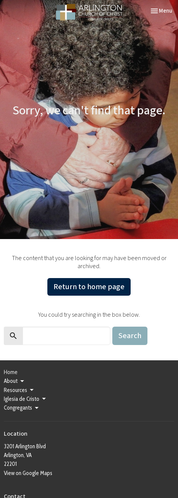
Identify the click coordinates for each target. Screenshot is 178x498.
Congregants (22, 408)
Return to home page (89, 287)
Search (129, 335)
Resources (19, 390)
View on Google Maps (28, 473)
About (14, 381)
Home (11, 372)
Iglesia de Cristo (25, 399)
